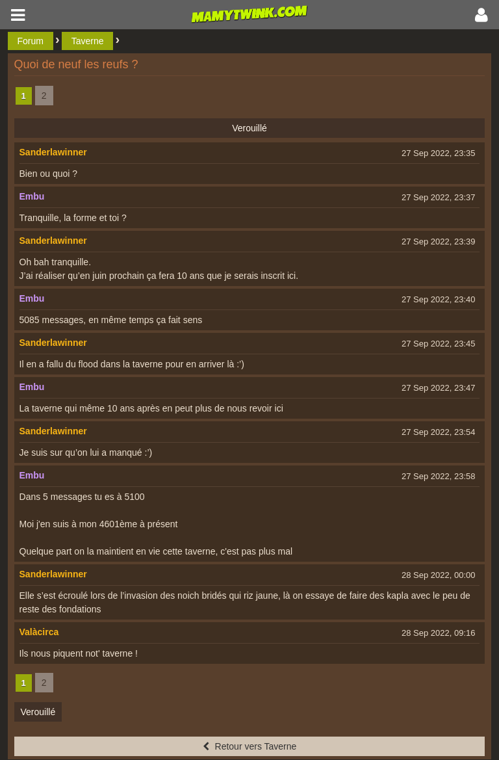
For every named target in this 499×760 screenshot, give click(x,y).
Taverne (87, 41)
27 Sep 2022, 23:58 (439, 476)
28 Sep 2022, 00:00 (439, 575)
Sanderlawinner (53, 152)
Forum (31, 41)
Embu (32, 196)
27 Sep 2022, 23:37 (439, 197)
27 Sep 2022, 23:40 (439, 299)
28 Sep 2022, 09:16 (439, 633)
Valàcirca (39, 632)
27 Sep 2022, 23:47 (439, 388)
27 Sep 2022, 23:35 (439, 153)
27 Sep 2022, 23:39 (439, 241)
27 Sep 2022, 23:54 (439, 432)
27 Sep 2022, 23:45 (439, 343)
